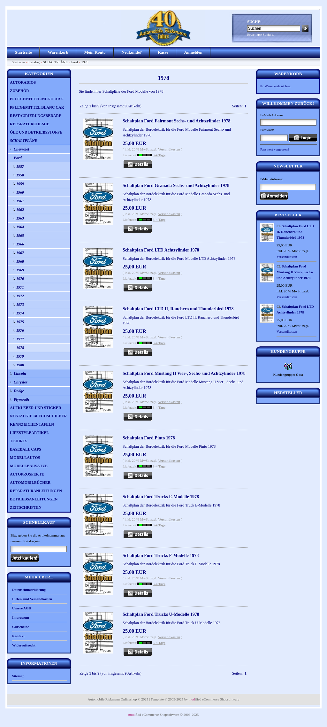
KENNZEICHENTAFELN (32, 424)
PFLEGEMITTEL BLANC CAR (37, 107)
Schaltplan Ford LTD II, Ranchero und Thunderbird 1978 (178, 308)
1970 (20, 278)
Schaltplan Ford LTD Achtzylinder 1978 (161, 250)
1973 (20, 304)
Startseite (23, 52)
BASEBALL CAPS (25, 449)
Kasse (163, 52)
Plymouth (21, 399)
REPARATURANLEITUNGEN (36, 491)
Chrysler (20, 382)
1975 (20, 322)
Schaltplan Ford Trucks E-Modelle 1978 (161, 496)
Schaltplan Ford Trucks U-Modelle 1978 (161, 614)
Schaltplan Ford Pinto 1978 (149, 438)
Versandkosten (169, 149)
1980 (20, 365)
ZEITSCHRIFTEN (26, 507)
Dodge (19, 391)
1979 (20, 356)
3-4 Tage (159, 155)
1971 (20, 287)
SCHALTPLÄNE (55, 62)
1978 (84, 62)
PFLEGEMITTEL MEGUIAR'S (37, 99)
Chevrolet (21, 149)
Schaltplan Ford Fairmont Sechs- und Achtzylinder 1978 (176, 121)
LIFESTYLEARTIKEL (29, 432)
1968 (20, 261)
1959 (20, 184)
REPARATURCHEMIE (29, 124)
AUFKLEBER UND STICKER (35, 408)
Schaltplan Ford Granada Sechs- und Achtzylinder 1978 (176, 185)
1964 (20, 227)
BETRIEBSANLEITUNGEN (33, 499)
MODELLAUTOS (25, 457)
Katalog (34, 62)
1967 (20, 253)
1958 (20, 175)
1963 (20, 218)
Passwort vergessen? (274, 149)
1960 (20, 192)
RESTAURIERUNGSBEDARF (35, 115)
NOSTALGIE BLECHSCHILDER (38, 416)
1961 (20, 201)
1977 (20, 339)
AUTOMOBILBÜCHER (30, 482)
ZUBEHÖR (19, 91)
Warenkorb (58, 52)
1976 (20, 330)
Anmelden (193, 52)
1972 (20, 296)
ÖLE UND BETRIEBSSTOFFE (36, 132)
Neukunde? (132, 52)
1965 (20, 235)
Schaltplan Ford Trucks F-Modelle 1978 (161, 555)
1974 (20, 313)
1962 (20, 209)
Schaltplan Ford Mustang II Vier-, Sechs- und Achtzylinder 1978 (184, 373)
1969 (20, 270)
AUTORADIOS (23, 82)
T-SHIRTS (18, 441)
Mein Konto (95, 52)
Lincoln (20, 373)
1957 (20, 166)
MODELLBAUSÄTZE (29, 466)
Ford (74, 62)
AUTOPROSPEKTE (27, 474)
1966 (20, 244)
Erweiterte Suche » (260, 34)
